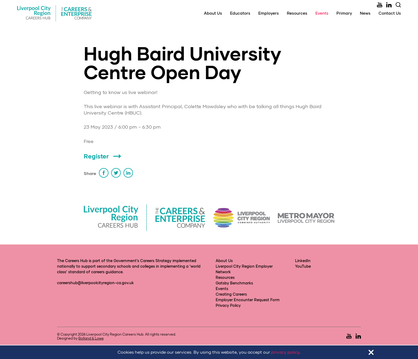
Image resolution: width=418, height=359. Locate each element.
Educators (240, 13)
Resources (297, 13)
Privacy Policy (228, 305)
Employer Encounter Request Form (248, 299)
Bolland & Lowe (91, 338)
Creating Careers (231, 294)
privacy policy (285, 351)
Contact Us (390, 13)
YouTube (303, 266)
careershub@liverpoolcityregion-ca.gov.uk (95, 282)
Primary (344, 13)
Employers (268, 13)
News (365, 13)
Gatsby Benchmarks (234, 283)
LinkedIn (303, 260)
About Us (213, 13)
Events (321, 13)
